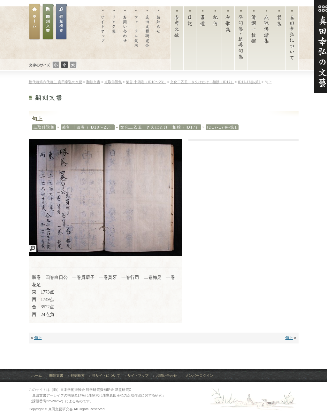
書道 (202, 40)
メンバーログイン (199, 375)
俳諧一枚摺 (253, 40)
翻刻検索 (78, 375)
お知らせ (158, 32)
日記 (190, 40)
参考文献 (177, 40)
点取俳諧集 (266, 40)
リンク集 (113, 32)
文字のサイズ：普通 (64, 64)
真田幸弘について (292, 40)
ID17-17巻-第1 (222, 127)
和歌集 (228, 40)
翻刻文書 (48, 21)
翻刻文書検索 (62, 21)
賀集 (279, 40)
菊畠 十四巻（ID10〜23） (87, 127)
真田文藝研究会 (147, 32)
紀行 (215, 40)
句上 (38, 337)
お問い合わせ (125, 32)
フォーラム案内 (136, 32)
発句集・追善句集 (241, 40)
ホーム (35, 21)
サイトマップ (102, 32)
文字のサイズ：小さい (55, 64)
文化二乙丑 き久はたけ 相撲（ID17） (160, 127)
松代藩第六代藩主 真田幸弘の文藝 (55, 82)
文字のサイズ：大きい (73, 64)
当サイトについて (106, 375)
